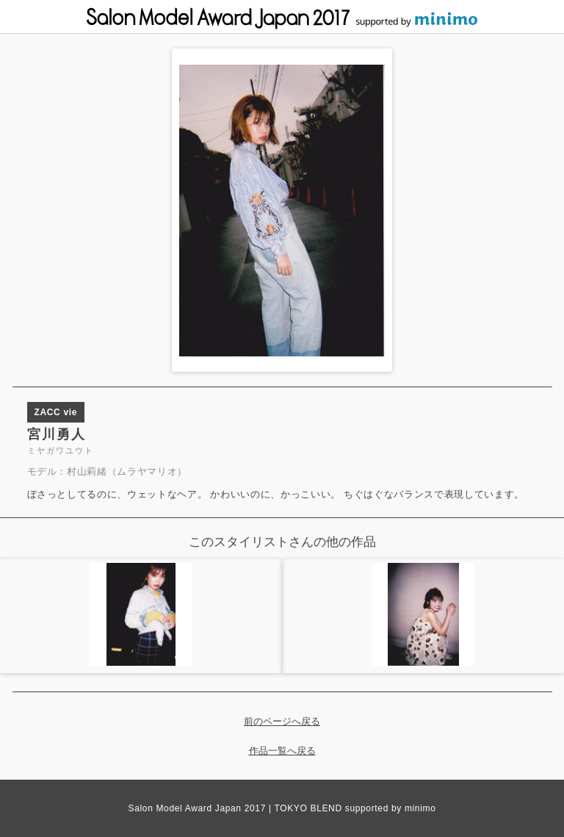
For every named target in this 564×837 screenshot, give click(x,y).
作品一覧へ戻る (282, 750)
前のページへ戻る (282, 721)
